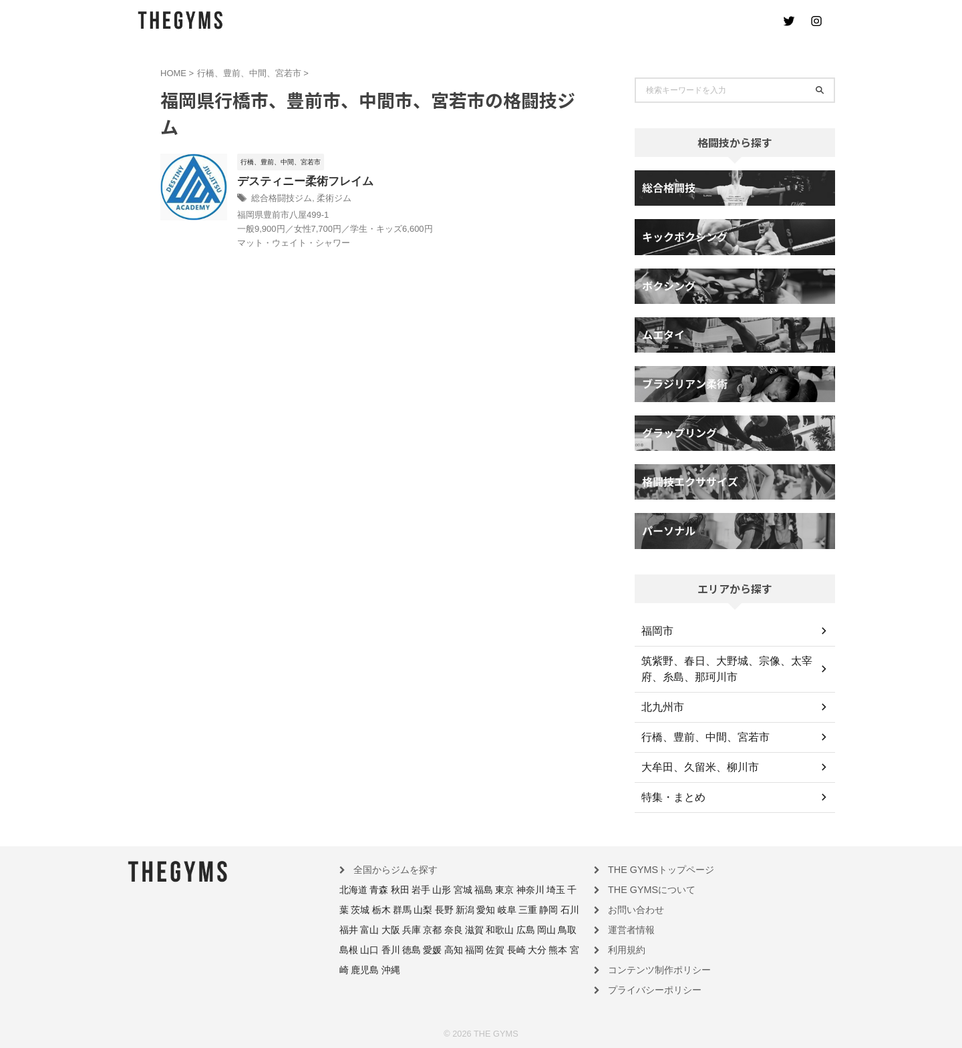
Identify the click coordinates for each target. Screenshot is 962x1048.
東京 (483, 889)
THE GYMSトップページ (653, 869)
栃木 (347, 908)
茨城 (564, 889)
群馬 (365, 908)
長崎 (412, 947)
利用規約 (624, 947)
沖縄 (512, 947)
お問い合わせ (632, 908)
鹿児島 (490, 947)
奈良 (384, 927)
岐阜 (457, 908)
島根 (502, 927)
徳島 (556, 927)
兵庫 (347, 927)
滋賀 (402, 927)
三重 (475, 908)
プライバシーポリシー (648, 986)
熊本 (449, 947)
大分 (431, 947)
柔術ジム (361, 199)
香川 (538, 927)
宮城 (447, 889)
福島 (465, 889)
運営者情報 (628, 927)
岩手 (410, 889)
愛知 (439, 908)
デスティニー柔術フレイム (335, 182)
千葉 (546, 889)
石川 (512, 908)
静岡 (494, 908)
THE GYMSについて (645, 889)
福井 (530, 908)
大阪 (566, 908)
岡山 (465, 927)
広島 (447, 927)
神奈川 (506, 889)
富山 (548, 908)
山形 (428, 889)
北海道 (351, 889)
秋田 (392, 889)
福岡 (376, 947)
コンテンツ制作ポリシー (652, 966)
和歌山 (424, 927)
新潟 (420, 908)
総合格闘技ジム (313, 199)
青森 (373, 889)
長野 (402, 908)
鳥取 (483, 927)
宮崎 (467, 947)
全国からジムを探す (389, 869)
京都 (365, 927)
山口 (520, 927)
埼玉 (528, 889)
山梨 (384, 908)
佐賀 (394, 947)
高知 (357, 947)
